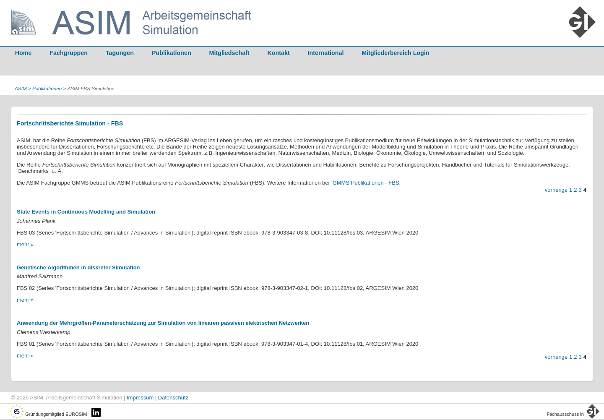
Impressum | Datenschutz (157, 397)
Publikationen (171, 53)
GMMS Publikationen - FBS (366, 183)
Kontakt (279, 53)
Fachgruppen (68, 53)
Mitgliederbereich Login (395, 53)
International (326, 53)
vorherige (556, 190)
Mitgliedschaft (229, 53)
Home (23, 53)
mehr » (25, 244)
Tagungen (120, 53)
